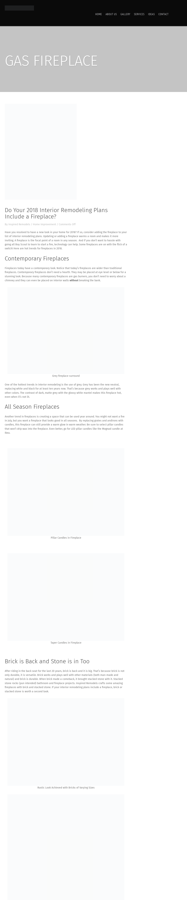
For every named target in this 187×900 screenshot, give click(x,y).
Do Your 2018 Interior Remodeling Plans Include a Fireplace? (56, 213)
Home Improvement (44, 224)
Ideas (151, 14)
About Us (111, 14)
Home (98, 14)
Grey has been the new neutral (101, 384)
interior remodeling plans (27, 236)
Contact (164, 14)
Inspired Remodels (19, 224)
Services (139, 14)
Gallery (125, 14)
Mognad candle (111, 428)
